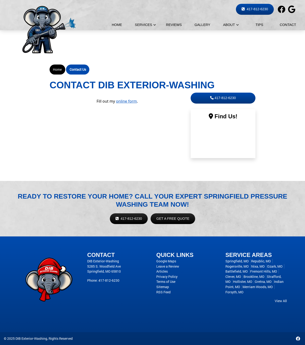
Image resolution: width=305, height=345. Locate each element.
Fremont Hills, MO (263, 271)
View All (281, 301)
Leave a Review (167, 266)
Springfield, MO (237, 261)
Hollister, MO (242, 281)
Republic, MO (261, 261)
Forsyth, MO (234, 292)
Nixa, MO (258, 266)
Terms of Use (165, 281)
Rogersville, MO (237, 266)
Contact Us (78, 69)
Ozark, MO (275, 266)
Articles (162, 271)
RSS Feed (163, 292)
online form (126, 101)
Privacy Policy (167, 276)
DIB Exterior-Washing (31, 338)
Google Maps (166, 261)
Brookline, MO (254, 276)
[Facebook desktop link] (298, 338)
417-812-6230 (255, 9)
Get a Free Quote (172, 218)
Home (57, 69)
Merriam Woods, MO (258, 287)
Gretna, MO (263, 281)
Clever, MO (233, 276)
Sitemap (162, 287)
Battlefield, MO (236, 271)
